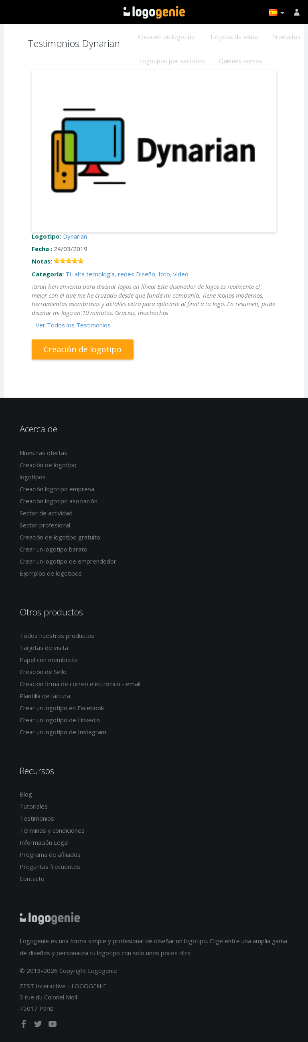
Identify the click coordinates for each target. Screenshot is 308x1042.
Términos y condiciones (52, 830)
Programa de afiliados (50, 854)
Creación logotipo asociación (58, 501)
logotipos (33, 477)
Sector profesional (45, 525)
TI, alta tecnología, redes (99, 274)
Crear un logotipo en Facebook (62, 708)
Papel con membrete (49, 660)
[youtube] (53, 1026)
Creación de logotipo (166, 37)
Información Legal (44, 842)
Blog (26, 794)
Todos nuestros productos (57, 635)
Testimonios (37, 818)
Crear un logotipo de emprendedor (68, 561)
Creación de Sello (43, 672)
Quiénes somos (240, 61)
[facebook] (24, 1026)
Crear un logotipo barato (53, 549)
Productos (286, 37)
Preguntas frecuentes (50, 866)
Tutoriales (34, 806)
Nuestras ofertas (43, 453)
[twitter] (39, 1026)
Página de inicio (154, 12)
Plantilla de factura (45, 696)
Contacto (32, 878)
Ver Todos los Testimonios (73, 325)
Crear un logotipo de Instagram (63, 732)
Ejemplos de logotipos (51, 573)
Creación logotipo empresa (57, 489)
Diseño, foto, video (162, 274)
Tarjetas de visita (233, 37)
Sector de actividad (46, 513)
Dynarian (75, 236)
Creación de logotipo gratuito (60, 537)
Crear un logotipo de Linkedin (60, 720)
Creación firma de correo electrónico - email (80, 684)
